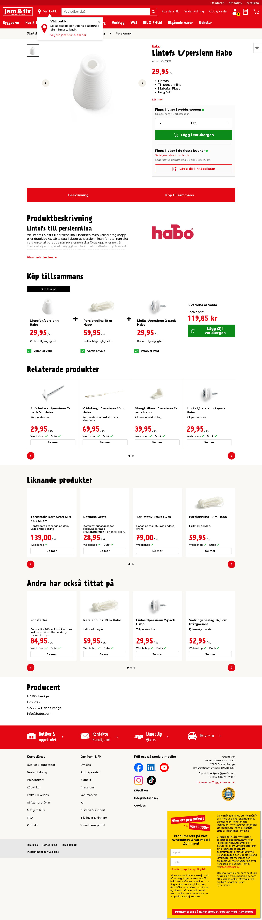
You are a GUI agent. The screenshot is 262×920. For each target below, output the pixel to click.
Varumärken (88, 795)
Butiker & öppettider (41, 765)
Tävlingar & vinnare (93, 817)
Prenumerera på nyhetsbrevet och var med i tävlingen (214, 911)
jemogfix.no (50, 845)
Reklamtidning (194, 11)
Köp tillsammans (179, 195)
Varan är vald (43, 351)
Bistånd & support (92, 810)
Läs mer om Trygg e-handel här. (216, 782)
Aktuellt (85, 780)
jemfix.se (32, 845)
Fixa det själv (170, 11)
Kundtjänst (253, 3)
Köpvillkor (34, 787)
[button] (129, 456)
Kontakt (32, 825)
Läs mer (157, 99)
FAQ (30, 817)
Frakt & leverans (38, 795)
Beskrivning (78, 195)
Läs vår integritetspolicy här (188, 869)
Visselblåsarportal (92, 825)
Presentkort (217, 3)
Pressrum (87, 787)
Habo (156, 46)
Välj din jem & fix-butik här (68, 35)
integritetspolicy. (230, 867)
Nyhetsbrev (235, 3)
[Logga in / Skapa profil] (235, 12)
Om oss (85, 765)
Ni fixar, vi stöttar (38, 802)
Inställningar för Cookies (43, 852)
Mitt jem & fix (36, 810)
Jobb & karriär (217, 11)
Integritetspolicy (146, 798)
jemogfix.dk (69, 845)
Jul (82, 802)
